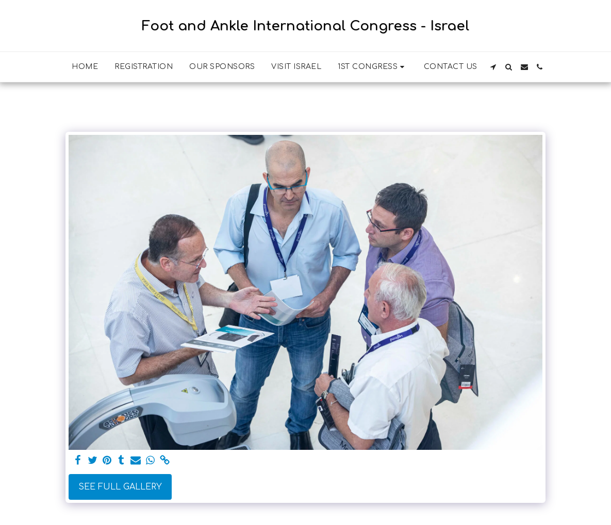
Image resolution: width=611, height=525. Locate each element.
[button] (372, 67)
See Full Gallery (120, 487)
